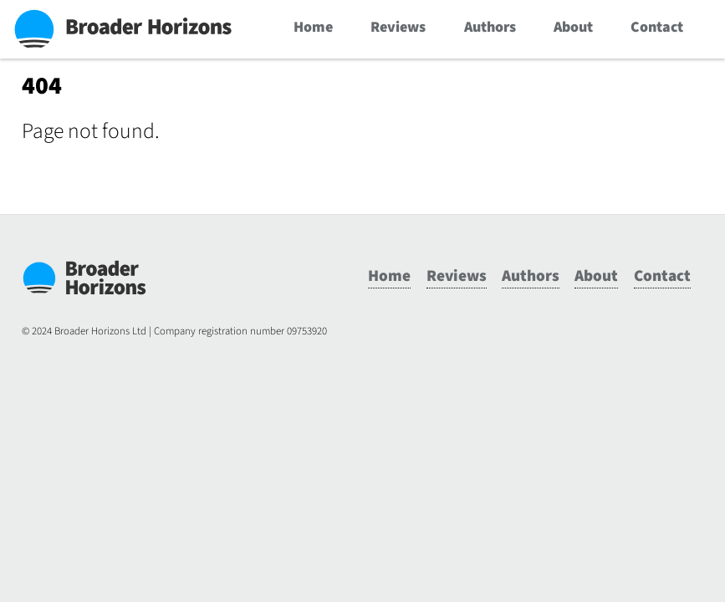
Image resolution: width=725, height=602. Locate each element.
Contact (657, 27)
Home (313, 27)
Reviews (398, 27)
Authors (490, 27)
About (573, 27)
